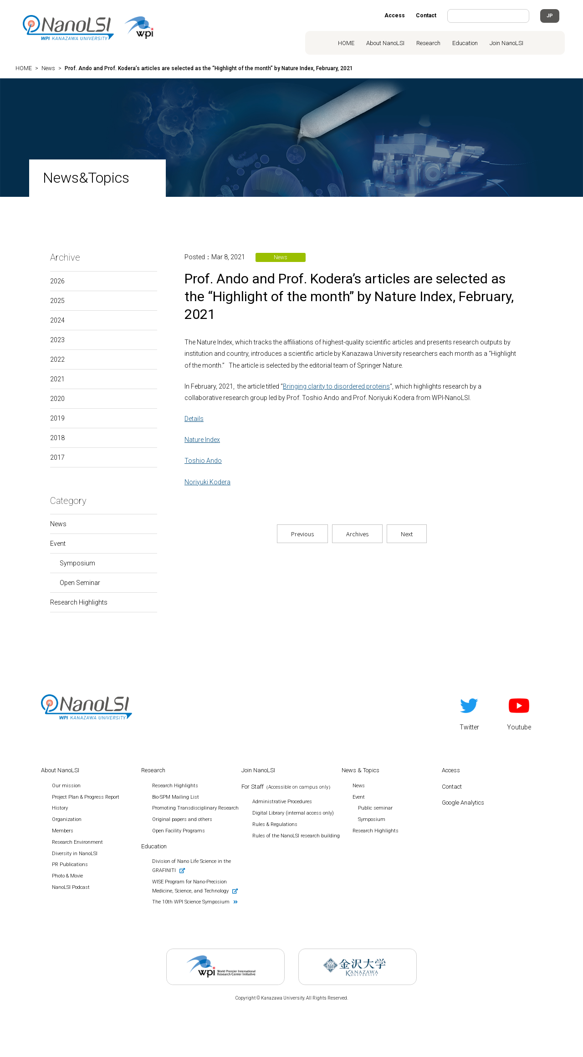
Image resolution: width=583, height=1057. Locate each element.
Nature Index (202, 439)
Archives (357, 533)
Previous (302, 533)
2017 (57, 457)
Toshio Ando (203, 460)
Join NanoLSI (506, 43)
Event (58, 543)
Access (394, 15)
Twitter (469, 712)
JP (550, 16)
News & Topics (360, 770)
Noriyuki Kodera (207, 482)
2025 (57, 300)
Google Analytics (463, 802)
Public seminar (375, 808)
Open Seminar (80, 582)
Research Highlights (78, 602)
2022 (57, 359)
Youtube (519, 712)
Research (428, 43)
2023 (57, 340)
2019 (57, 418)
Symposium (77, 563)
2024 (57, 320)
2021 (57, 379)
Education (465, 43)
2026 (57, 281)
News (58, 524)
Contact (426, 15)
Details (194, 418)
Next (407, 533)
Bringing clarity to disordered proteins (336, 386)
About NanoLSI (385, 43)
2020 (57, 398)
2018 (57, 437)
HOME (346, 43)
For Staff (287, 786)
